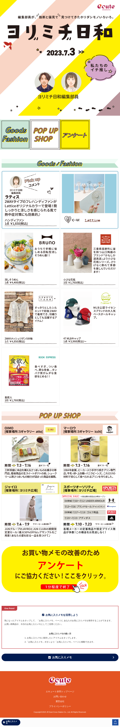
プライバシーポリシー (60, 706)
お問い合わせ (60, 696)
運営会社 (60, 701)
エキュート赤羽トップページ (60, 691)
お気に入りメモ (60, 657)
